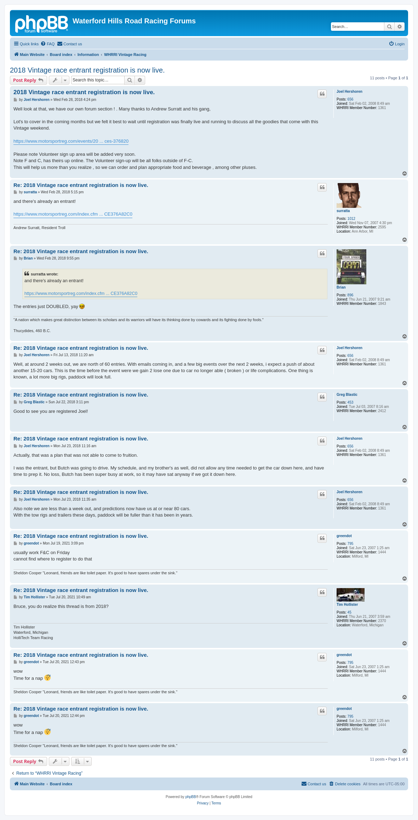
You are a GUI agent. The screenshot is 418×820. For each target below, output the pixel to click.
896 (351, 295)
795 (351, 544)
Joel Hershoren (349, 91)
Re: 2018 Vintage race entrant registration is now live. (80, 185)
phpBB (190, 797)
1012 (351, 219)
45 (349, 612)
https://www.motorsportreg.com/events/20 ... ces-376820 (70, 141)
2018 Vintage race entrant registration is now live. (87, 70)
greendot (344, 536)
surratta (343, 211)
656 (351, 99)
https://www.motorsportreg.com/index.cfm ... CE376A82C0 (72, 214)
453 (351, 402)
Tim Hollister (347, 605)
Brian (341, 287)
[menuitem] (47, 44)
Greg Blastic (347, 395)
